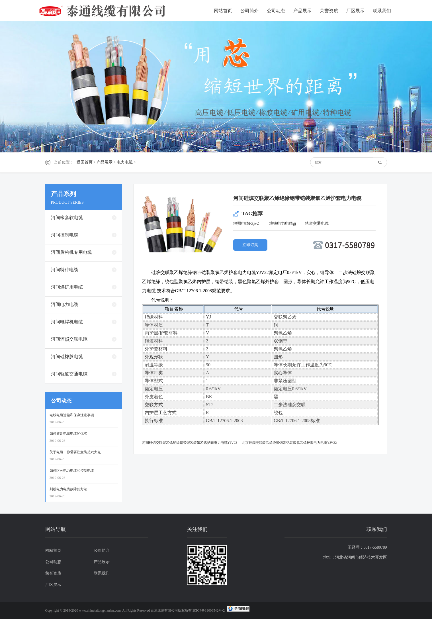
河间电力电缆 (64, 304)
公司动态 (276, 10)
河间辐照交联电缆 (69, 339)
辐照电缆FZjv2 (246, 223)
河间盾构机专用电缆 (71, 252)
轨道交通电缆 (317, 223)
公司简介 (249, 10)
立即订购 (250, 245)
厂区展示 (355, 10)
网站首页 (223, 10)
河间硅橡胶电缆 (67, 356)
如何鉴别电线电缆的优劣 (68, 434)
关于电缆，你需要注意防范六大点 (75, 452)
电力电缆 (125, 162)
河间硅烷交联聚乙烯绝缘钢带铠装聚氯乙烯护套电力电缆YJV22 (189, 443)
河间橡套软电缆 (67, 217)
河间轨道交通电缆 (69, 373)
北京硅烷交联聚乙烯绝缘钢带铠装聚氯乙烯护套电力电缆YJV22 (289, 443)
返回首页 (85, 162)
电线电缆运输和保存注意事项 (72, 415)
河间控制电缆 (64, 234)
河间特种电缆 (64, 269)
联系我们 (382, 10)
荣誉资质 (329, 10)
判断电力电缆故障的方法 (68, 489)
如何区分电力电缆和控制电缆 (72, 471)
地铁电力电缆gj (282, 223)
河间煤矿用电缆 (67, 287)
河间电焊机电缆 (67, 321)
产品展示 (302, 10)
